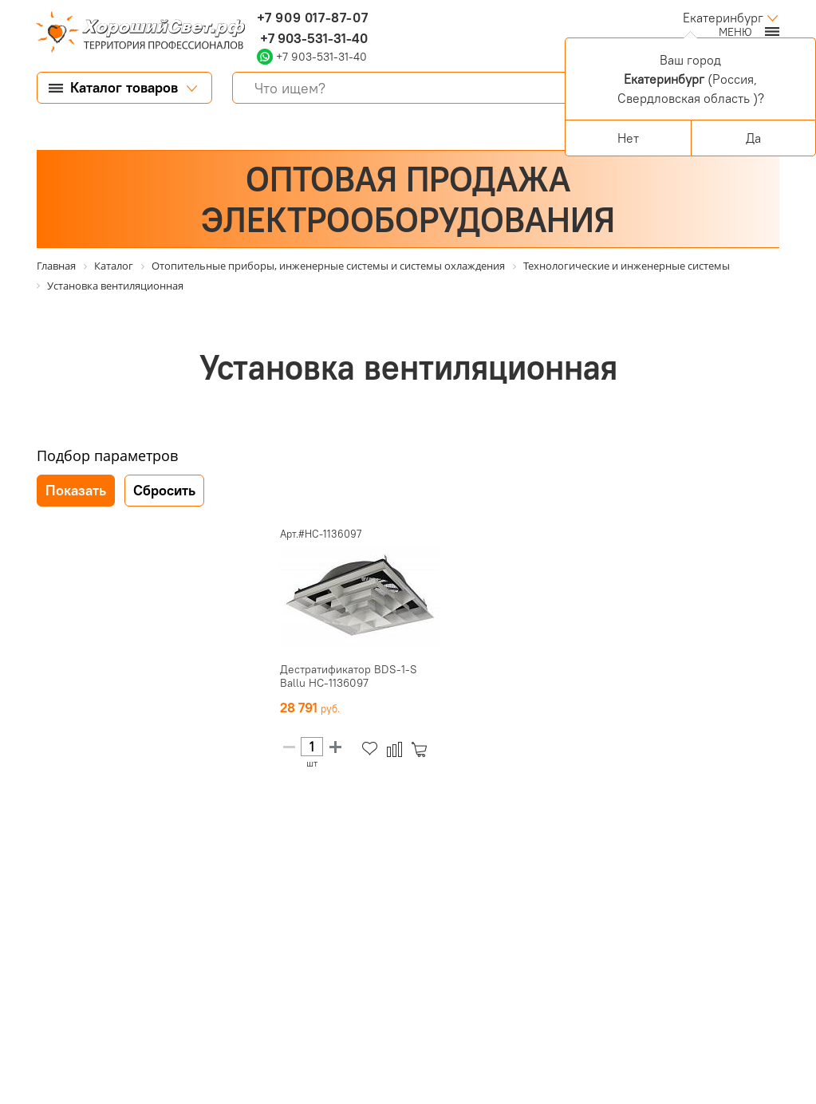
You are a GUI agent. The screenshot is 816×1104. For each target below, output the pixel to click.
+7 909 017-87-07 (313, 17)
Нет (628, 138)
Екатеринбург (723, 18)
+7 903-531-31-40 (312, 38)
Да (753, 138)
